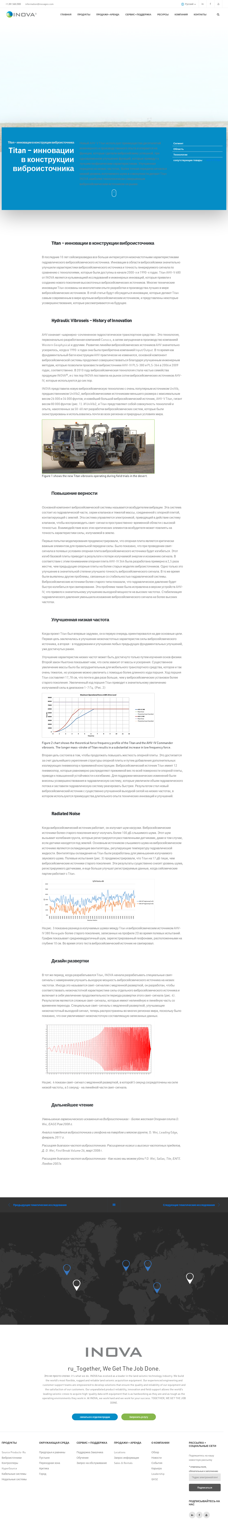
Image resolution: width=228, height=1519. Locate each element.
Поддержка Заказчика (90, 1452)
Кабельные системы (14, 1474)
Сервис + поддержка (138, 14)
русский (188, 4)
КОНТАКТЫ (200, 14)
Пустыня (44, 1457)
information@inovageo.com (39, 3)
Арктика (44, 1468)
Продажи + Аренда (107, 14)
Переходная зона (49, 1463)
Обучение (83, 1457)
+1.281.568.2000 (13, 3)
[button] (76, 1285)
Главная (65, 14)
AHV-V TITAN (213, 160)
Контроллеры (10, 1463)
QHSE (154, 1479)
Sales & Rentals (123, 1463)
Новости (156, 1457)
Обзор (155, 1452)
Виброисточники (12, 1457)
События (156, 1463)
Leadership (158, 1474)
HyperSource (9, 1468)
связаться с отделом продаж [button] (95, 1416)
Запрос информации (126, 1457)
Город (42, 1474)
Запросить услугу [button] (138, 1416)
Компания (181, 14)
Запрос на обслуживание (92, 1463)
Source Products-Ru (14, 1452)
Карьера (156, 1468)
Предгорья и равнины (52, 1452)
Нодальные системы (14, 1479)
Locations (119, 1452)
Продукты (83, 14)
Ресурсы (163, 14)
